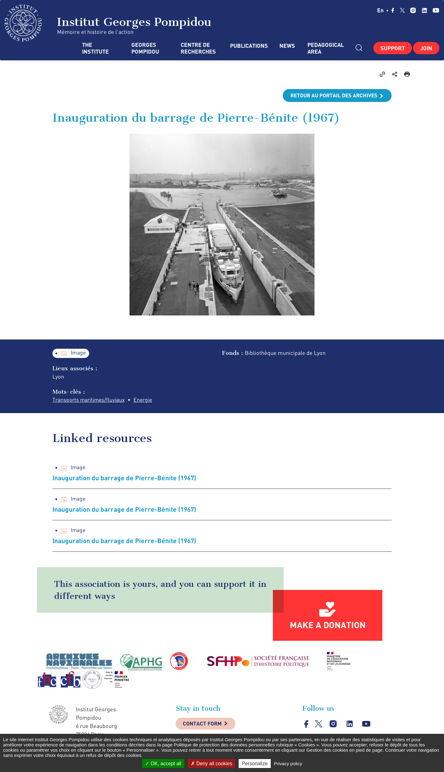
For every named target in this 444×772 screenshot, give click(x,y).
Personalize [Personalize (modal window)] (255, 763)
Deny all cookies (211, 763)
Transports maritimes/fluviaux (90, 400)
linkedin (424, 10)
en (382, 10)
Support (392, 48)
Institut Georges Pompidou (108, 23)
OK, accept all (163, 763)
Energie (147, 400)
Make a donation (328, 625)
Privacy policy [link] (288, 763)
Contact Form (203, 725)
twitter (402, 10)
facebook (393, 10)
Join (426, 48)
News (287, 46)
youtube (435, 10)
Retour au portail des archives (331, 95)
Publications (248, 46)
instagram (413, 10)
